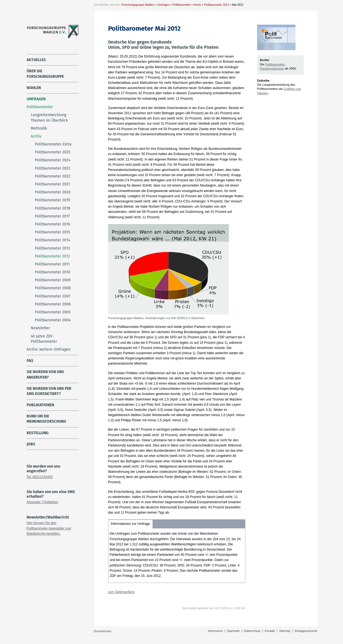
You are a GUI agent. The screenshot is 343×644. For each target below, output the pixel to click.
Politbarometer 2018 (52, 208)
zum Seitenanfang (121, 592)
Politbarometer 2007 (52, 296)
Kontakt (270, 630)
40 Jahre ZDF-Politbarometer (44, 339)
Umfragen (164, 4)
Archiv (197, 4)
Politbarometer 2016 (52, 224)
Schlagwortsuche (305, 630)
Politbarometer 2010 (52, 272)
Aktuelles (36, 60)
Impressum (215, 630)
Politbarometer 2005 (53, 312)
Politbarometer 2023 (52, 168)
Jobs (31, 444)
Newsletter (40, 328)
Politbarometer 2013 (52, 248)
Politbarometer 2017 (52, 216)
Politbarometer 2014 (52, 240)
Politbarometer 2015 (52, 232)
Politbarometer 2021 (52, 184)
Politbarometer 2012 (216, 4)
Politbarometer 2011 (52, 264)
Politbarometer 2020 (53, 192)
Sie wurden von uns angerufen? (45, 374)
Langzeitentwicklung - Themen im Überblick (50, 117)
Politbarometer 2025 (52, 152)
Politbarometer (181, 4)
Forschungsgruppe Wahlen (138, 4)
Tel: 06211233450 (40, 477)
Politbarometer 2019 (52, 200)
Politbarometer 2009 (53, 280)
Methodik (39, 128)
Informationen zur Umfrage (130, 524)
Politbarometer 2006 (53, 304)
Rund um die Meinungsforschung (46, 419)
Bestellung (38, 433)
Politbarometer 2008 (53, 288)
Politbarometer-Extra (53, 144)
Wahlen (34, 87)
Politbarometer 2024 (52, 160)
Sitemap (284, 630)
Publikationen (40, 405)
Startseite (233, 630)
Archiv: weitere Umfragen (49, 349)
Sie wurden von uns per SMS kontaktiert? (49, 391)
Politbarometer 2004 (53, 320)
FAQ (30, 360)
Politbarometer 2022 (52, 176)
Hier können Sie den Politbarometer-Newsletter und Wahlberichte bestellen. (49, 528)
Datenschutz (252, 630)
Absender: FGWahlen (42, 502)
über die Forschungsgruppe (45, 74)
